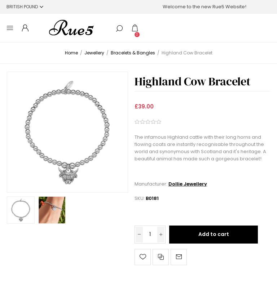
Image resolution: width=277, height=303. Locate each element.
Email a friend (179, 257)
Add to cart (213, 234)
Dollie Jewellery (187, 184)
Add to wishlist (143, 257)
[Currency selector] (24, 6)
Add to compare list (161, 257)
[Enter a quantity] (150, 234)
